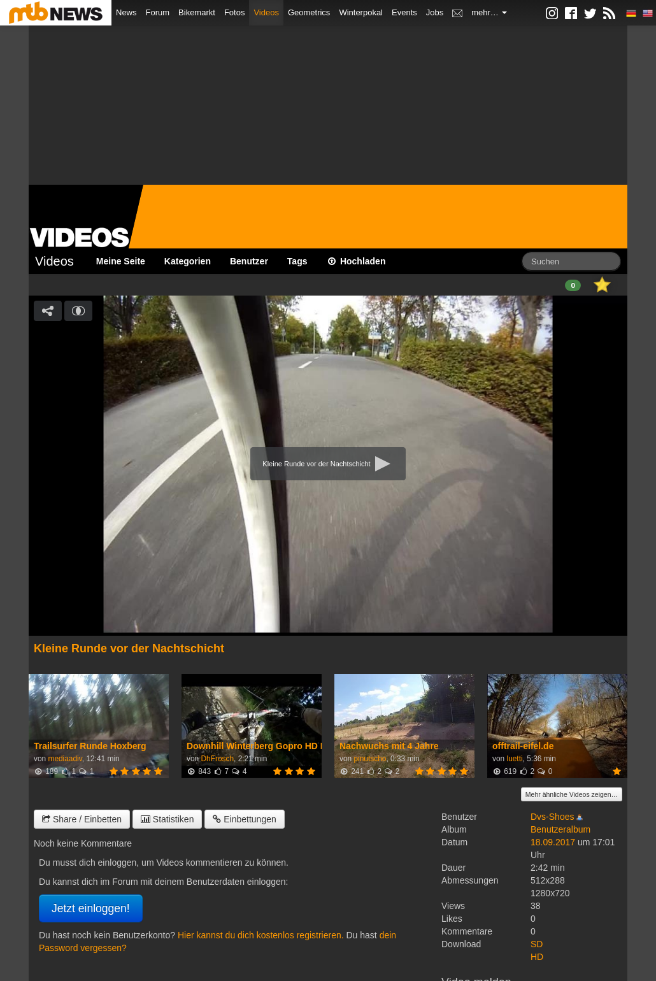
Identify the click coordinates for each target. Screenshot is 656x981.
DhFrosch (217, 758)
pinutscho (369, 758)
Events (404, 12)
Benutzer (249, 261)
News (126, 12)
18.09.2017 (553, 842)
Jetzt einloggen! (91, 908)
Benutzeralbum (560, 829)
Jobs (434, 12)
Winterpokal (361, 12)
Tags (297, 261)
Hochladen (356, 261)
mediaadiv (65, 758)
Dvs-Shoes (552, 817)
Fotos (234, 12)
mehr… (489, 12)
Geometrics (309, 12)
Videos (266, 12)
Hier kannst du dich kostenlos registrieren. (261, 935)
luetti (514, 758)
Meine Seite (120, 261)
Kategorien (187, 261)
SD (537, 944)
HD (537, 957)
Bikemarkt (196, 12)
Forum (158, 12)
